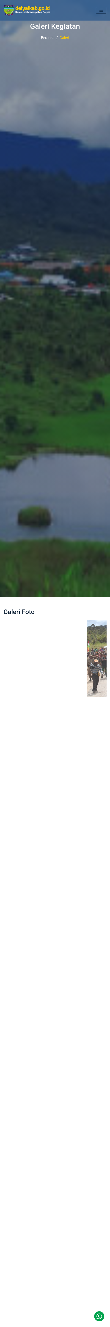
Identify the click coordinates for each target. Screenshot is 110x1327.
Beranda (48, 38)
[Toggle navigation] (101, 10)
